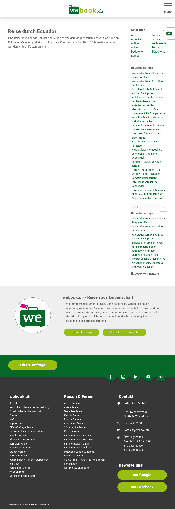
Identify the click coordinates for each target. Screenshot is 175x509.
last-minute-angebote (76, 467)
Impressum (15, 423)
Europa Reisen (72, 419)
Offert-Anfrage (81, 332)
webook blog (16, 471)
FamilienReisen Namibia (78, 435)
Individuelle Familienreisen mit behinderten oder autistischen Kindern (147, 101)
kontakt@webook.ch (136, 430)
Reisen (156, 47)
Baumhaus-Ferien (74, 455)
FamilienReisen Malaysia (78, 447)
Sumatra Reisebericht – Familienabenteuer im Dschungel (145, 181)
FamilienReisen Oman (76, 443)
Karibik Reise (71, 415)
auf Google (142, 475)
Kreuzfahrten (71, 431)
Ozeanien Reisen (73, 411)
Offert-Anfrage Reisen (21, 427)
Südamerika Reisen (75, 427)
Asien (134, 47)
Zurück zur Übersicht (124, 332)
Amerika (136, 39)
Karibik (156, 35)
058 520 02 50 (133, 423)
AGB (11, 419)
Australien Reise (73, 423)
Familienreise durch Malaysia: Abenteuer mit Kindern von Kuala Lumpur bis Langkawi (149, 194)
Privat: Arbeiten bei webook (25, 411)
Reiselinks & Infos (19, 467)
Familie (156, 39)
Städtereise (158, 51)
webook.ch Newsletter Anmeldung (29, 407)
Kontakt (13, 403)
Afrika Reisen (72, 403)
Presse (13, 415)
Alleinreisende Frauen (22, 439)
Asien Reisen (71, 407)
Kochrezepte (159, 43)
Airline (135, 43)
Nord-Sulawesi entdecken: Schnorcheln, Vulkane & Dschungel (147, 153)
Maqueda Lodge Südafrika (79, 451)
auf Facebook (142, 487)
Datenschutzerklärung (22, 475)
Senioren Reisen (18, 443)
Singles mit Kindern (20, 447)
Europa (135, 55)
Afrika (134, 35)
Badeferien (137, 51)
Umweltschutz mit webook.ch (26, 431)
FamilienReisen (18, 435)
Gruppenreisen (17, 451)
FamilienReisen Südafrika (79, 439)
